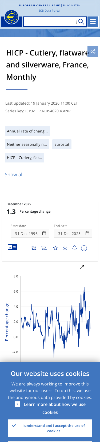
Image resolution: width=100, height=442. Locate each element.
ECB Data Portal (49, 10)
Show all (14, 174)
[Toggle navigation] (93, 21)
